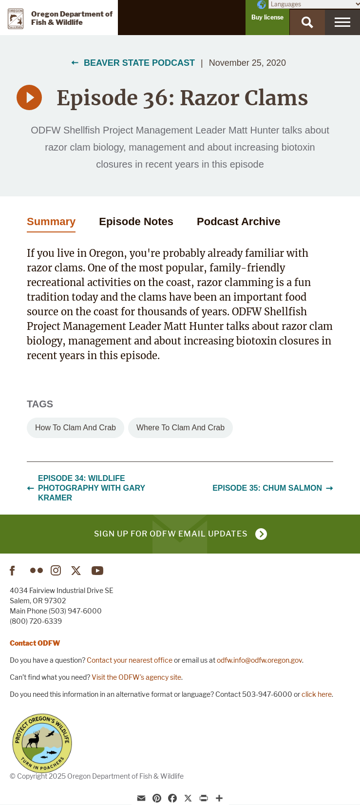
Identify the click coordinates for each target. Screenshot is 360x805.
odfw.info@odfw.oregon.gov (259, 660)
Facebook (16, 570)
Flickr (36, 570)
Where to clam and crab (180, 427)
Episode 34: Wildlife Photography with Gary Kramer (86, 488)
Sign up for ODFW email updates (170, 533)
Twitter (77, 570)
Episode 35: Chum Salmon (272, 488)
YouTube (98, 570)
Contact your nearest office (129, 660)
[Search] (307, 22)
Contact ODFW (35, 643)
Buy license (267, 17)
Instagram (57, 570)
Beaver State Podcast (139, 63)
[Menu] (342, 22)
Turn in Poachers (42, 743)
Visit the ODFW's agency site (136, 677)
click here (317, 694)
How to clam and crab (75, 427)
